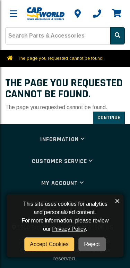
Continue (108, 117)
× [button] (117, 201)
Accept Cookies (49, 244)
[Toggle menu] (13, 13)
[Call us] (97, 13)
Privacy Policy (69, 229)
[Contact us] (77, 13)
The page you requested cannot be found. (61, 58)
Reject (92, 244)
